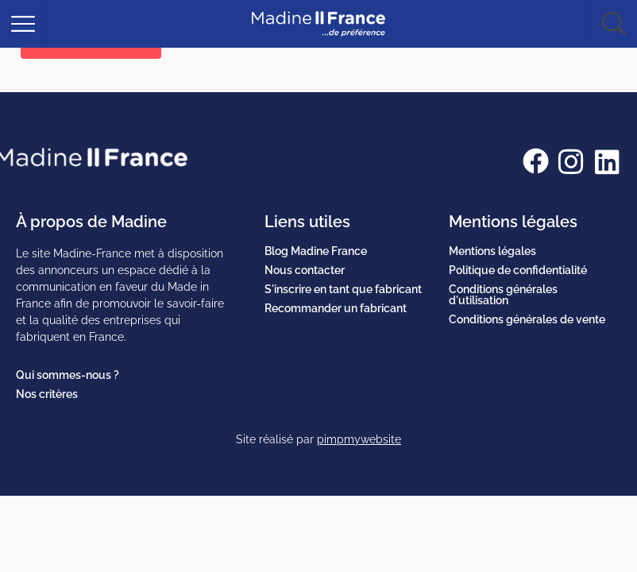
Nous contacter (304, 270)
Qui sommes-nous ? (67, 375)
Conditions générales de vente (527, 319)
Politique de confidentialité (518, 270)
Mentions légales (492, 251)
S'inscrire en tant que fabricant (343, 289)
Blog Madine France (315, 251)
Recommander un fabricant (335, 308)
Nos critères (47, 394)
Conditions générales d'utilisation (503, 295)
